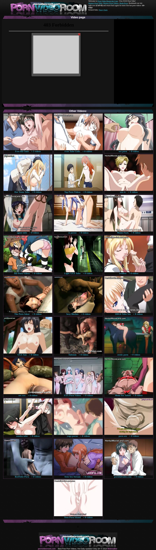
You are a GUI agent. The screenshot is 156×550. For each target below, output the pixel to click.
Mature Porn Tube (95, 3)
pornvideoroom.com (47, 549)
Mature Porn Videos (111, 3)
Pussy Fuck (103, 10)
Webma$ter (112, 549)
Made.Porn (123, 3)
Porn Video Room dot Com (108, 1)
